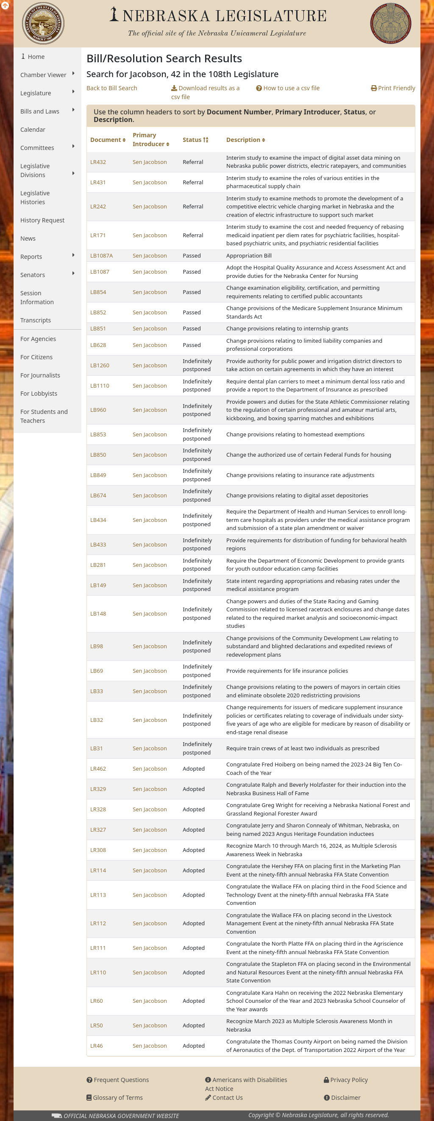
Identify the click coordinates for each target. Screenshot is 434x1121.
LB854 (98, 292)
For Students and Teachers (44, 416)
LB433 (98, 544)
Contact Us (224, 1097)
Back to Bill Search (111, 88)
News (28, 238)
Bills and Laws (47, 111)
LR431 (98, 182)
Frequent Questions (117, 1080)
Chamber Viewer (47, 74)
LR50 (96, 1025)
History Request (42, 220)
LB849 (98, 475)
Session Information (37, 297)
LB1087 (99, 271)
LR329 (98, 789)
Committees (47, 147)
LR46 (96, 1045)
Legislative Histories (35, 197)
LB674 (98, 495)
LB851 (98, 328)
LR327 (98, 829)
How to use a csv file (288, 88)
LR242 (98, 206)
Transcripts (35, 320)
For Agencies (38, 339)
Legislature (47, 93)
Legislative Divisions (47, 170)
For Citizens (36, 357)
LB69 (96, 670)
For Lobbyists (38, 393)
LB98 (96, 646)
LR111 (98, 948)
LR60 (96, 1000)
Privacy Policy (346, 1080)
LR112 (98, 923)
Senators (47, 274)
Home (35, 57)
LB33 (96, 691)
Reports (47, 256)
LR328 (98, 809)
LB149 (98, 585)
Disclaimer (342, 1097)
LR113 (98, 895)
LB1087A (101, 255)
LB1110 (99, 385)
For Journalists (40, 375)
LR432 (98, 162)
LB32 (96, 720)
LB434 (98, 520)
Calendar (32, 129)
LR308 (98, 850)
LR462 (98, 768)
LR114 (98, 870)
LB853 (98, 434)
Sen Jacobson (150, 162)
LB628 (98, 345)
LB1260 (99, 365)
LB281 (98, 565)
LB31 (96, 748)
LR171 (98, 235)
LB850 (98, 454)
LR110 (98, 972)
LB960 (98, 409)
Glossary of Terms (114, 1097)
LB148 (98, 613)
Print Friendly (393, 88)
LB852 (98, 312)
